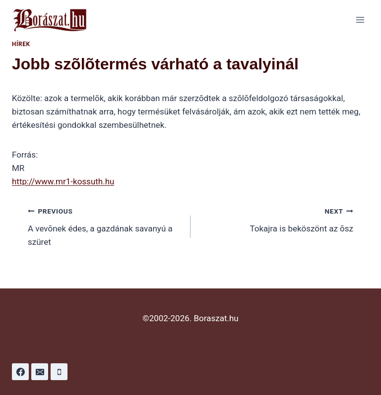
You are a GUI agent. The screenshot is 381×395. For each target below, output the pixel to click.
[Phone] (59, 371)
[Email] (39, 371)
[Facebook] (20, 371)
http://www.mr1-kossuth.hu (63, 181)
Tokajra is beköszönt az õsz (276, 218)
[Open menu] (360, 19)
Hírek (21, 44)
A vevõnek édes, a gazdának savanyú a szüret (105, 225)
